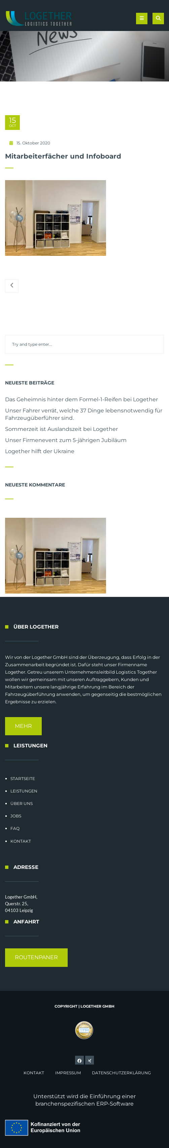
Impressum (68, 1072)
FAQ (15, 828)
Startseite (22, 778)
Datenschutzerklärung (121, 1072)
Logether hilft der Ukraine (39, 451)
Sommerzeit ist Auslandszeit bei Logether (61, 429)
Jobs (15, 815)
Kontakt (20, 841)
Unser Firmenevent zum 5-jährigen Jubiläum (66, 440)
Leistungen (23, 791)
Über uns (21, 803)
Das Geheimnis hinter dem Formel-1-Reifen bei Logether (81, 399)
